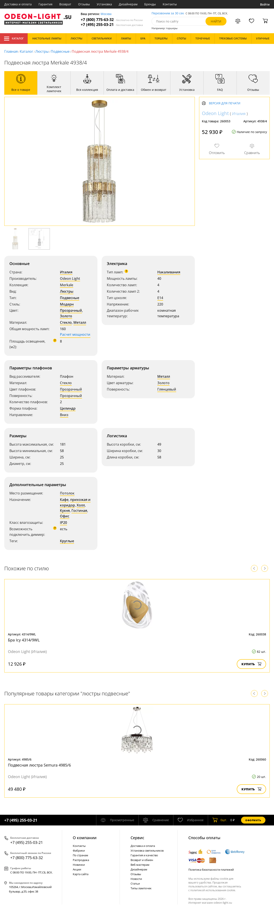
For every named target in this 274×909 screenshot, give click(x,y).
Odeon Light (70, 278)
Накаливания (168, 272)
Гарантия (45, 4)
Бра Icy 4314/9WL (24, 639)
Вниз (64, 414)
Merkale (66, 285)
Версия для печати (224, 103)
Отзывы (84, 4)
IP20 (63, 522)
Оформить (253, 820)
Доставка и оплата (18, 4)
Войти (265, 4)
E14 (160, 297)
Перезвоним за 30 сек (168, 13)
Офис (64, 516)
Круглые (67, 541)
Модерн (67, 304)
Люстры (42, 51)
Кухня (65, 510)
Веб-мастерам (140, 865)
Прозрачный (71, 310)
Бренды (150, 4)
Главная (11, 51)
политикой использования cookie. (213, 890)
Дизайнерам (128, 4)
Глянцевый (166, 389)
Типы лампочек (141, 888)
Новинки (79, 865)
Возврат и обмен (142, 860)
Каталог (14, 38)
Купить (251, 664)
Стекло (66, 322)
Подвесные (60, 51)
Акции (77, 869)
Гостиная (79, 510)
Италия (66, 272)
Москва (106, 14)
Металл (79, 322)
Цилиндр (68, 408)
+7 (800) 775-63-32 (112, 19)
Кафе (64, 499)
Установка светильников (147, 850)
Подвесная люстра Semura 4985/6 (39, 765)
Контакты (170, 4)
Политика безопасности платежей (211, 870)
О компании (85, 837)
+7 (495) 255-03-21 (112, 24)
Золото (66, 316)
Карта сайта (80, 874)
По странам (80, 855)
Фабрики (79, 850)
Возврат (65, 4)
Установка (104, 4)
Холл (81, 505)
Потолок (67, 493)
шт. (219, 820)
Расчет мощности (75, 334)
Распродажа (81, 860)
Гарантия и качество (144, 855)
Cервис (137, 837)
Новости (136, 879)
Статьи (135, 883)
